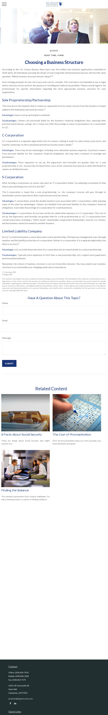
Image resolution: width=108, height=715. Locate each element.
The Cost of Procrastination (72, 434)
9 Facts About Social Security (21, 434)
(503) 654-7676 (22, 672)
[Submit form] (9, 363)
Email (4, 320)
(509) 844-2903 (22, 676)
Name (5, 303)
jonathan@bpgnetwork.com (20, 698)
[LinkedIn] (15, 703)
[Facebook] (10, 703)
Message (6, 337)
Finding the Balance (15, 490)
